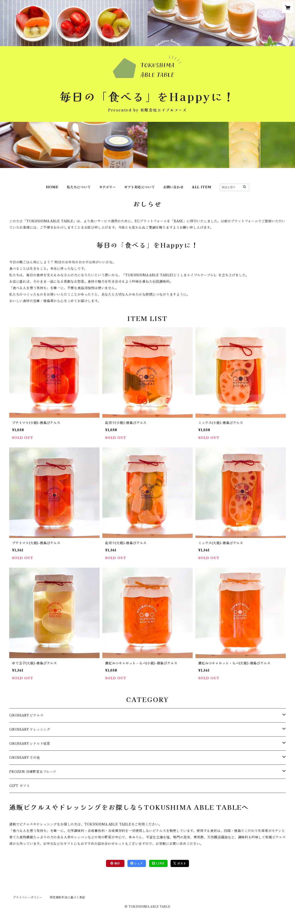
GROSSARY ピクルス (26, 715)
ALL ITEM (201, 187)
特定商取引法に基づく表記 (67, 897)
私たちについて (79, 187)
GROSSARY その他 (24, 758)
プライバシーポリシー (27, 897)
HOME (52, 187)
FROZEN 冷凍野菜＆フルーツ (32, 772)
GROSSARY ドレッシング (29, 729)
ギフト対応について (139, 187)
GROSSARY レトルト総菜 (29, 743)
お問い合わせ (173, 187)
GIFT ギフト (19, 786)
